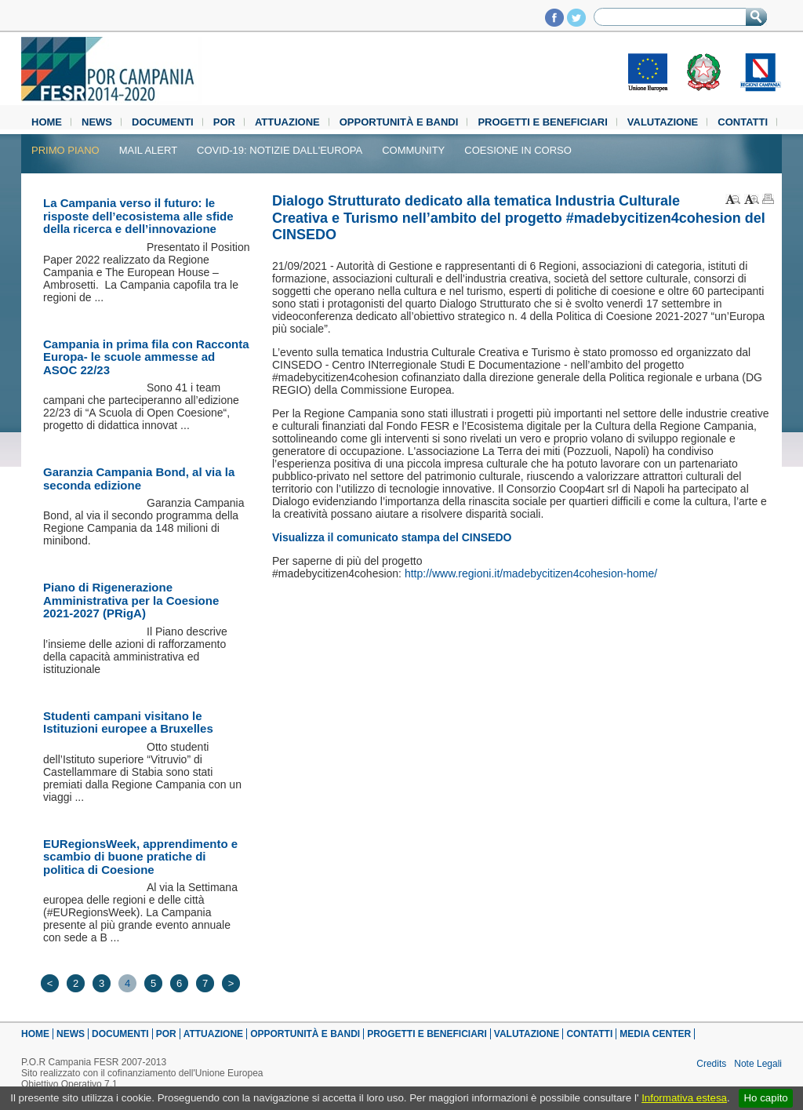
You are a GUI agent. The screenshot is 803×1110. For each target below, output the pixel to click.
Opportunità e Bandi (399, 122)
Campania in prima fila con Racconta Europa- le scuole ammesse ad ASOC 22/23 (146, 357)
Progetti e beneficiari (542, 122)
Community (413, 150)
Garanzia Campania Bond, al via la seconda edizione (138, 478)
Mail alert (148, 150)
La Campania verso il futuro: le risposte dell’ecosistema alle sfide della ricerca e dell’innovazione (138, 215)
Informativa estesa (684, 1098)
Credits (711, 1063)
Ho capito (765, 1098)
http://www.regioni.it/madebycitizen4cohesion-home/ (531, 573)
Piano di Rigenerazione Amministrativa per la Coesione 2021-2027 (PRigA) (131, 600)
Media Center (655, 1033)
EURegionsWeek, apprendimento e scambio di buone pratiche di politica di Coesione (140, 856)
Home (46, 122)
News (97, 122)
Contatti (743, 122)
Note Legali (758, 1063)
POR (224, 122)
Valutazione (663, 122)
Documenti (163, 122)
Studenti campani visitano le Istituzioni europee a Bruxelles (128, 722)
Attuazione (287, 122)
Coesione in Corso (518, 150)
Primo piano (65, 150)
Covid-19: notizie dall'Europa (279, 150)
